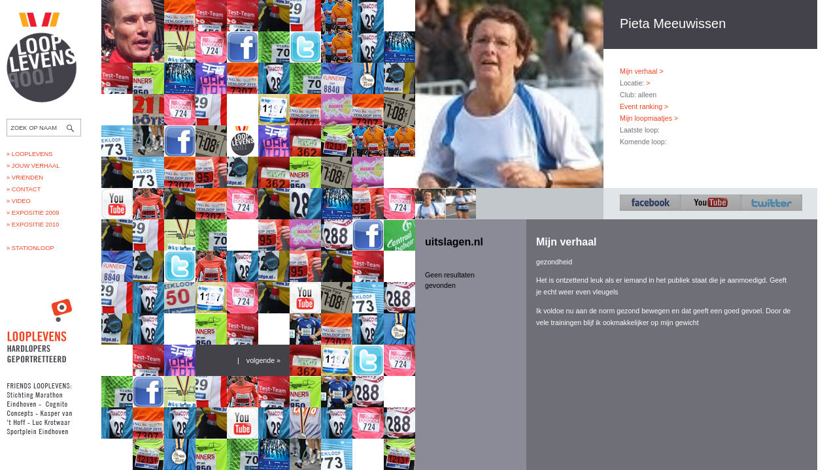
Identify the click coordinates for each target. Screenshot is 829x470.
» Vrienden (25, 177)
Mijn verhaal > (642, 71)
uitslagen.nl (454, 241)
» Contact (24, 189)
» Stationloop (30, 248)
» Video (19, 201)
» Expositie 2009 (33, 213)
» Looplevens (30, 154)
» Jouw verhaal (33, 166)
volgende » (263, 360)
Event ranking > (644, 106)
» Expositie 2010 (33, 224)
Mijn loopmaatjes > (649, 118)
